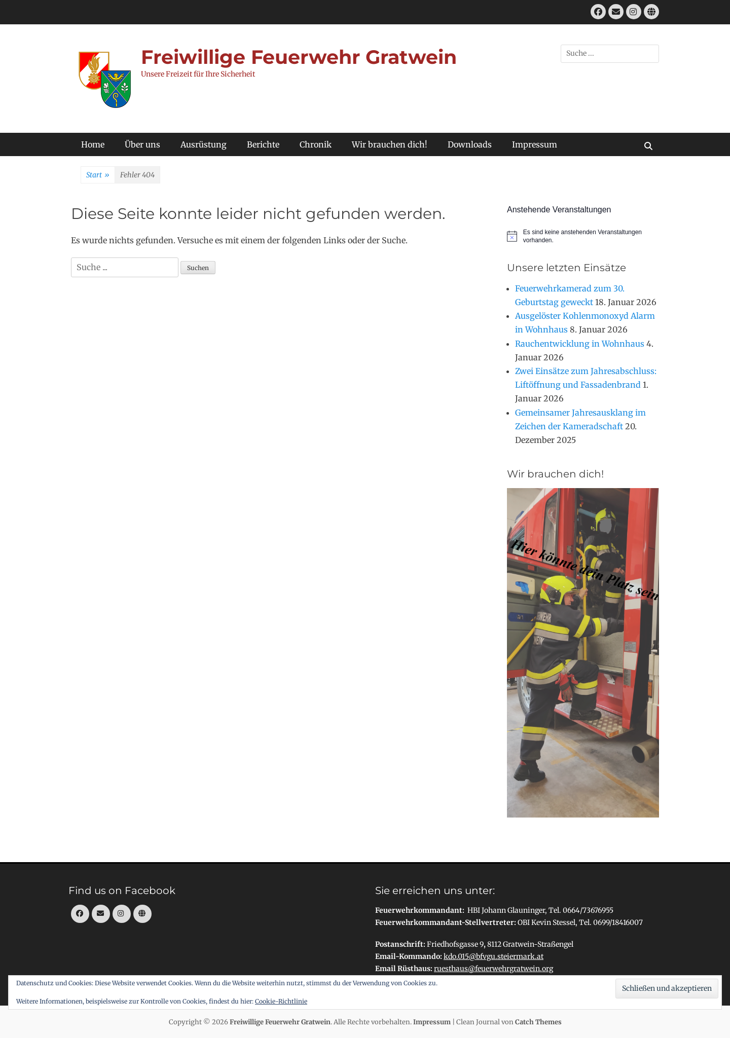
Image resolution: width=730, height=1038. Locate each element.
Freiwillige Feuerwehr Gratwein (299, 57)
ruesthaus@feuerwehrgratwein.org (493, 968)
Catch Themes (538, 1022)
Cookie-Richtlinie (281, 1001)
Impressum (534, 144)
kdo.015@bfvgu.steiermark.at (493, 956)
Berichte (263, 144)
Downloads (470, 144)
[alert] (583, 236)
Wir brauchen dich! (389, 144)
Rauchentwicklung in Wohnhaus (579, 344)
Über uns (142, 144)
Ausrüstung (203, 144)
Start (98, 175)
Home (92, 144)
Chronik (316, 144)
